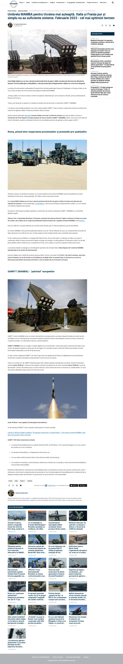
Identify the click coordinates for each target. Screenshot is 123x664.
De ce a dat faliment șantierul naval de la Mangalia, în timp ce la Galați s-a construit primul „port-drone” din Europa (58, 620)
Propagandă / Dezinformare (76, 2)
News (21, 2)
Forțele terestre (92, 2)
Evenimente (60, 2)
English (52, 2)
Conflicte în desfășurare (39, 2)
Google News (52, 485)
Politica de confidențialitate (41, 657)
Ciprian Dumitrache (20, 24)
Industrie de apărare (23, 10)
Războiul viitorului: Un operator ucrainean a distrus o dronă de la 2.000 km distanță (77, 526)
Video (28, 2)
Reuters (82, 221)
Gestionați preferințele (73, 657)
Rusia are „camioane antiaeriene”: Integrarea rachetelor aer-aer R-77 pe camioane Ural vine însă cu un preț (16, 596)
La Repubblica (39, 203)
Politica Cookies (58, 657)
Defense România (12, 10)
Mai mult (103, 2)
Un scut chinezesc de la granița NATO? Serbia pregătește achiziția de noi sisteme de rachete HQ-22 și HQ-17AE (57, 549)
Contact (85, 657)
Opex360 (28, 115)
